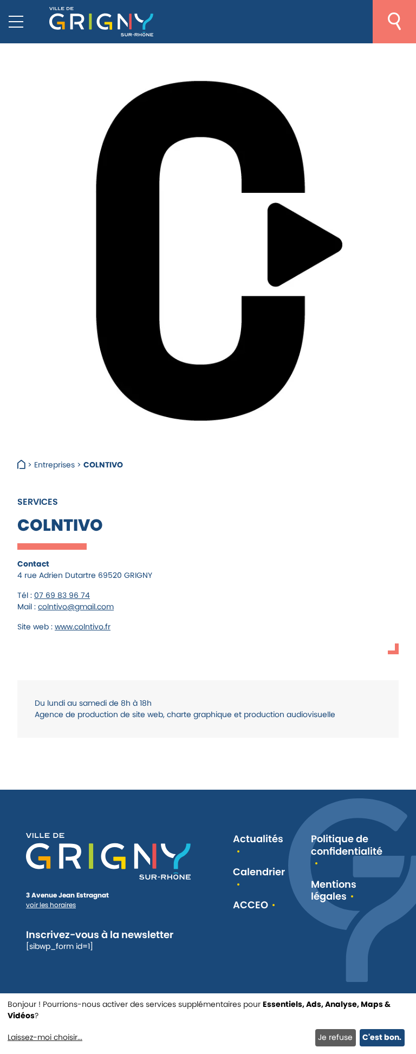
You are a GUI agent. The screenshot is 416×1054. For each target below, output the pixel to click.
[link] (56, 703)
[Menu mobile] (16, 22)
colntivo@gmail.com (76, 606)
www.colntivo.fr (82, 626)
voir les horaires (51, 904)
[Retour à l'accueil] (101, 21)
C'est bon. (381, 1037)
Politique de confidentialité (346, 845)
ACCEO (250, 905)
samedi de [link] (100, 703)
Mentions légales (333, 891)
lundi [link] (56, 703)
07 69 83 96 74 (62, 595)
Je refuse (335, 1037)
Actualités (258, 839)
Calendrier (259, 872)
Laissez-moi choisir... (45, 1037)
